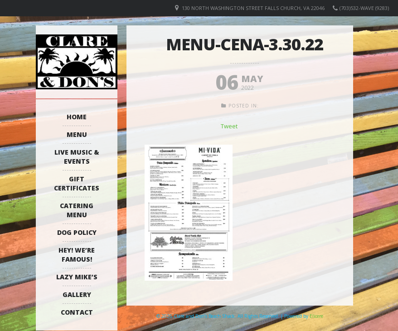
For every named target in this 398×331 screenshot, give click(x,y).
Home (77, 116)
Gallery (77, 294)
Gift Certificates (76, 183)
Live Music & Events (76, 157)
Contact (77, 312)
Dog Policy (77, 232)
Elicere (316, 316)
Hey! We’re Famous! (76, 254)
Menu (77, 134)
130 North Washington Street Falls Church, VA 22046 (253, 8)
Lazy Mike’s (76, 277)
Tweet (229, 126)
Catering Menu (76, 210)
